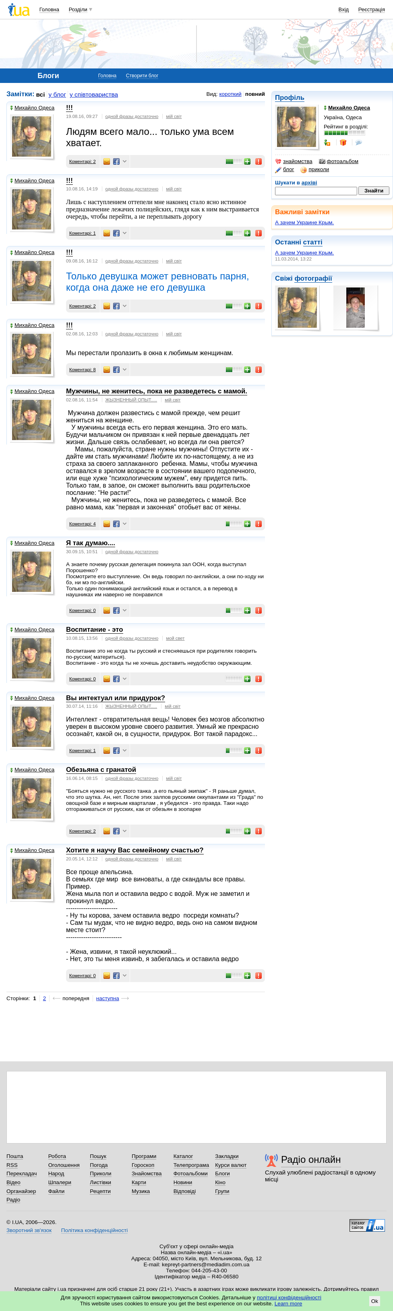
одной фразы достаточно (132, 116)
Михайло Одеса (32, 108)
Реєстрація (371, 9)
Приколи (100, 1173)
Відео (13, 1182)
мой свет (175, 638)
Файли (56, 1191)
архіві (309, 183)
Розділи (78, 9)
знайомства (293, 161)
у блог (57, 94)
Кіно (220, 1182)
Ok (374, 1301)
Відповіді (185, 1191)
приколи (314, 169)
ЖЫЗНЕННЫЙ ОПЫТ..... (131, 399)
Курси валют (230, 1165)
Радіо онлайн (311, 1159)
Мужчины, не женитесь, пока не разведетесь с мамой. (156, 391)
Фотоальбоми (191, 1173)
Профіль (289, 97)
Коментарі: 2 (82, 161)
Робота (57, 1156)
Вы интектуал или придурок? (115, 698)
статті (313, 242)
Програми (144, 1156)
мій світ (174, 333)
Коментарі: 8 (82, 369)
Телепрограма (191, 1165)
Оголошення (64, 1165)
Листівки (100, 1182)
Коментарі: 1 (82, 233)
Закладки (226, 1156)
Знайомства (147, 1173)
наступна (107, 998)
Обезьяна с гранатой (101, 769)
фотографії (313, 278)
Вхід (344, 9)
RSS (12, 1165)
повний (255, 94)
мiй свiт (174, 116)
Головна (49, 9)
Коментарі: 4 (82, 523)
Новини (183, 1182)
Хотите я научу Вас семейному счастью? (135, 850)
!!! (69, 108)
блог (284, 169)
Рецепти (100, 1191)
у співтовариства (94, 94)
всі (40, 94)
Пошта (14, 1156)
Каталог (183, 1156)
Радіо (13, 1200)
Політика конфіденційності (94, 1230)
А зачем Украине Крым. (304, 222)
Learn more (288, 1304)
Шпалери (59, 1182)
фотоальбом (338, 161)
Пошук (98, 1156)
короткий (230, 94)
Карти (139, 1182)
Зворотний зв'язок (29, 1230)
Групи (222, 1191)
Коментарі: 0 (82, 610)
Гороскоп (143, 1165)
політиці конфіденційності (289, 1297)
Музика (141, 1191)
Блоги (222, 1173)
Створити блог (142, 76)
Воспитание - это (94, 629)
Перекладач (21, 1173)
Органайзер (21, 1191)
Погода (99, 1165)
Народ (56, 1173)
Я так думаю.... (90, 543)
